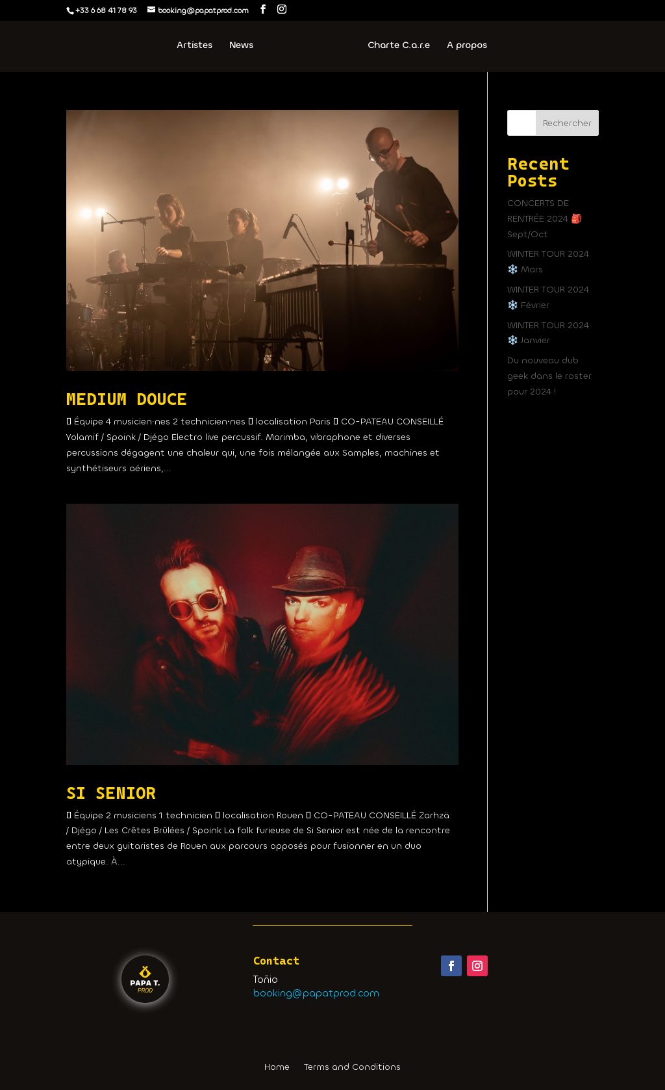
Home (277, 1068)
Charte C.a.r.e (399, 46)
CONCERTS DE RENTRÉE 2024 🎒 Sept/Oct (544, 218)
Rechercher (567, 123)
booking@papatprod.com (316, 993)
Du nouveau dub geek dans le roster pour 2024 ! (549, 376)
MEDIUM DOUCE (126, 399)
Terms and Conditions (352, 1068)
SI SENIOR (111, 793)
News (241, 46)
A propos (467, 46)
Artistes (194, 46)
